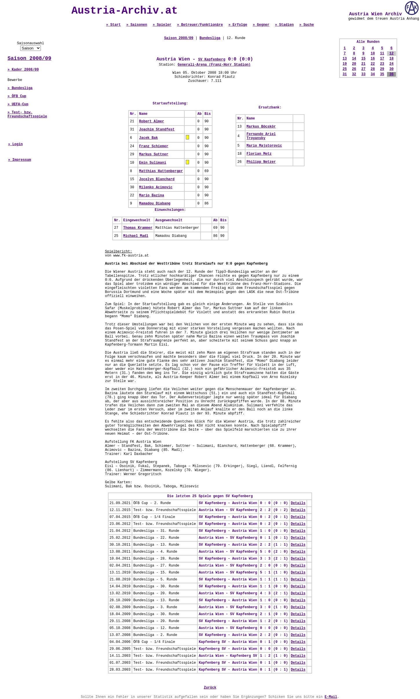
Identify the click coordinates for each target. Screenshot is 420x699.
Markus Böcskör (261, 127)
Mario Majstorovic (264, 146)
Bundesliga (209, 38)
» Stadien (284, 25)
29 (382, 69)
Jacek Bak (148, 138)
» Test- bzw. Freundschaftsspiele (27, 114)
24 (391, 64)
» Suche (306, 25)
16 (373, 59)
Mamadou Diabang (154, 204)
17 (382, 59)
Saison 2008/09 (29, 58)
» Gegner (261, 25)
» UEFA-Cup (18, 104)
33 (363, 74)
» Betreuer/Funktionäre (200, 25)
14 (354, 59)
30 (391, 69)
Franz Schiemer (153, 146)
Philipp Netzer (261, 162)
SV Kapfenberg (211, 60)
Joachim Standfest (157, 130)
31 (345, 74)
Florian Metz (259, 154)
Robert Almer (151, 121)
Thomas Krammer (138, 228)
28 (373, 69)
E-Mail (331, 697)
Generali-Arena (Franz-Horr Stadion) (214, 65)
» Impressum (19, 160)
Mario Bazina (151, 195)
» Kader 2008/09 (23, 70)
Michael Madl (135, 236)
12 (391, 53)
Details (298, 503)
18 (391, 59)
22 (373, 64)
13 (345, 59)
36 (391, 74)
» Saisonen (136, 25)
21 (363, 64)
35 (382, 74)
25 (345, 69)
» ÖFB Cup (17, 96)
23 (382, 64)
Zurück (210, 688)
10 (373, 53)
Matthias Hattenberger (161, 171)
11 (382, 53)
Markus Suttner (153, 154)
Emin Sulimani (152, 163)
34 (373, 74)
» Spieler (162, 25)
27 (363, 69)
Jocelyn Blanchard (157, 179)
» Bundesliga (20, 88)
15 (363, 59)
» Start (113, 25)
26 (354, 69)
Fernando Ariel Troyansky (261, 136)
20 (354, 64)
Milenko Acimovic (156, 187)
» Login (15, 144)
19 (345, 64)
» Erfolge (237, 25)
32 (354, 74)
